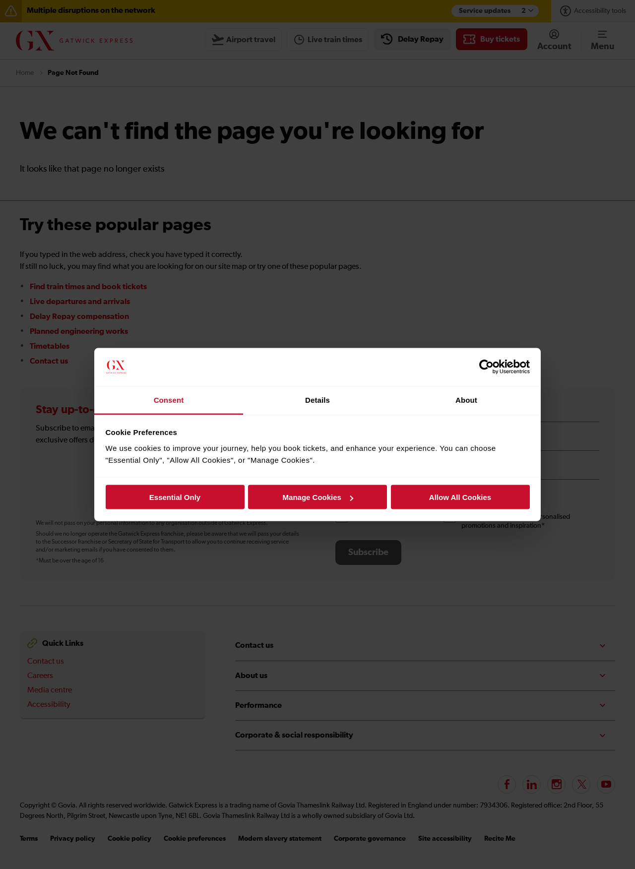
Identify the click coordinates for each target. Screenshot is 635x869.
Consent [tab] (169, 399)
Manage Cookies (318, 497)
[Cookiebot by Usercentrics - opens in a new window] (486, 367)
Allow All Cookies (460, 497)
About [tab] (466, 399)
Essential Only (174, 497)
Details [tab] (317, 399)
